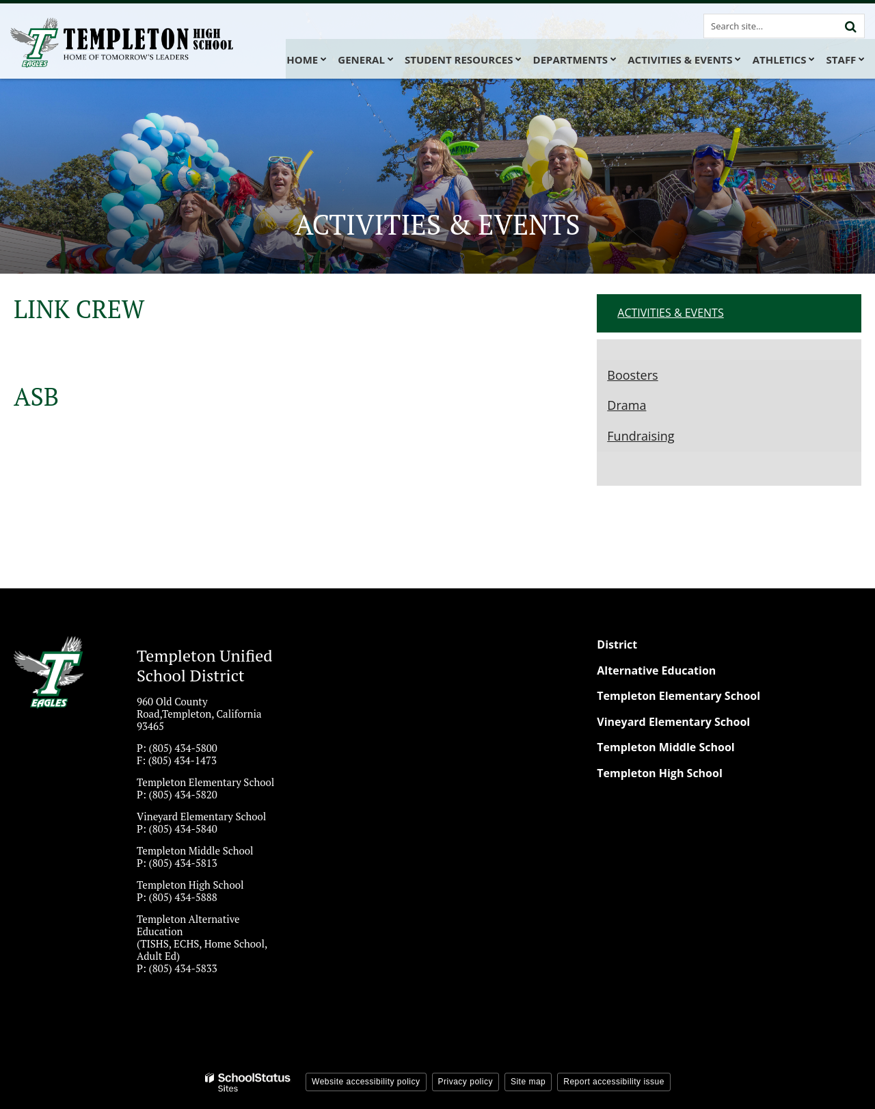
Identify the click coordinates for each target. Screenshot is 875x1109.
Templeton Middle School (665, 747)
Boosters (632, 375)
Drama (626, 405)
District (617, 644)
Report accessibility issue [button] (613, 1081)
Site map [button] (528, 1081)
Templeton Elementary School (678, 695)
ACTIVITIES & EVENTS (670, 312)
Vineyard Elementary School (673, 721)
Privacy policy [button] (465, 1081)
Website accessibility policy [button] (366, 1081)
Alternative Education (656, 670)
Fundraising (640, 436)
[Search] (850, 26)
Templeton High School (660, 773)
